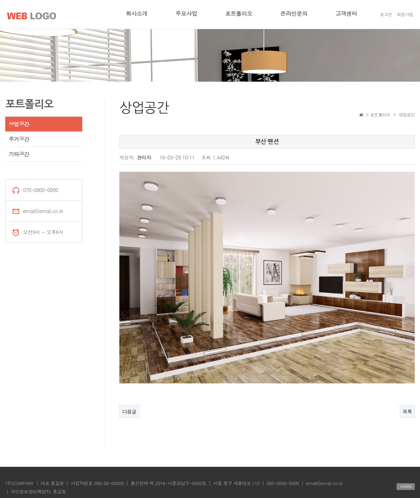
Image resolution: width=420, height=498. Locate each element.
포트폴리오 (238, 13)
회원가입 (405, 14)
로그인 (386, 14)
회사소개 (136, 13)
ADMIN (405, 485)
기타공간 (19, 154)
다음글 (129, 410)
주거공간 (19, 139)
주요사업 (186, 13)
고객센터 (346, 13)
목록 (407, 410)
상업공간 (19, 124)
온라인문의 (294, 13)
